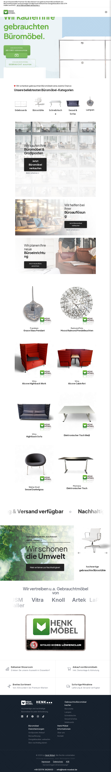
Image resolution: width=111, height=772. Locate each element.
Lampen (90, 109)
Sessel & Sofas (73, 112)
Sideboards (21, 110)
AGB (67, 762)
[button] (79, 553)
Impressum (46, 762)
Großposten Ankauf (36, 732)
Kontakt (60, 736)
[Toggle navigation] (106, 12)
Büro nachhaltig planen (37, 743)
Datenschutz (58, 762)
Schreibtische (55, 112)
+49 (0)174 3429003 (43, 769)
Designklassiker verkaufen (39, 739)
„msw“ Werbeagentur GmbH (65, 758)
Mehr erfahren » (32, 173)
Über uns (61, 732)
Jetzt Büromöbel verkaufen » (28, 5)
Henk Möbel (50, 755)
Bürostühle (38, 110)
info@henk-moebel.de (67, 769)
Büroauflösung (34, 736)
